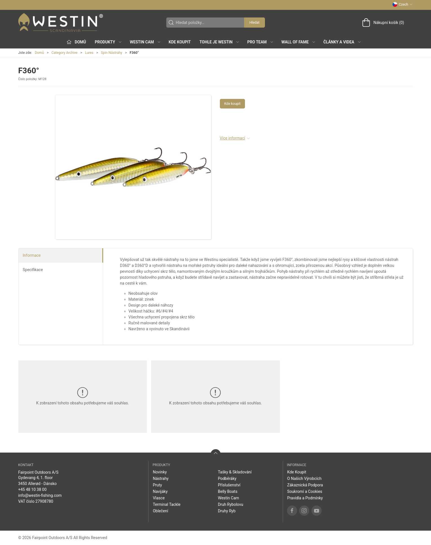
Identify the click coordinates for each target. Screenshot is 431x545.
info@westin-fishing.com (40, 495)
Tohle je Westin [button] (220, 42)
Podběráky (227, 478)
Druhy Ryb (227, 511)
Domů (39, 53)
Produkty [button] (108, 42)
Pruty (157, 485)
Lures (89, 53)
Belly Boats (227, 491)
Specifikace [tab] (33, 269)
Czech (402, 4)
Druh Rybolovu (230, 504)
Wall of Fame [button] (298, 42)
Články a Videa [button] (342, 42)
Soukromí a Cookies (304, 491)
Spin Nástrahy (111, 53)
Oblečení (160, 511)
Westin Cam (228, 498)
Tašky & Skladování (235, 472)
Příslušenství (229, 485)
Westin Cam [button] (145, 42)
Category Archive (64, 53)
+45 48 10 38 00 (32, 489)
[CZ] (60, 22)
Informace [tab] (32, 255)
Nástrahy (161, 478)
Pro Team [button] (260, 42)
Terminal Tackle (166, 504)
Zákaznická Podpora (305, 485)
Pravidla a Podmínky (305, 498)
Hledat (254, 23)
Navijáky (160, 491)
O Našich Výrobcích (304, 478)
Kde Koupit (180, 42)
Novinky (160, 472)
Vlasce (159, 498)
